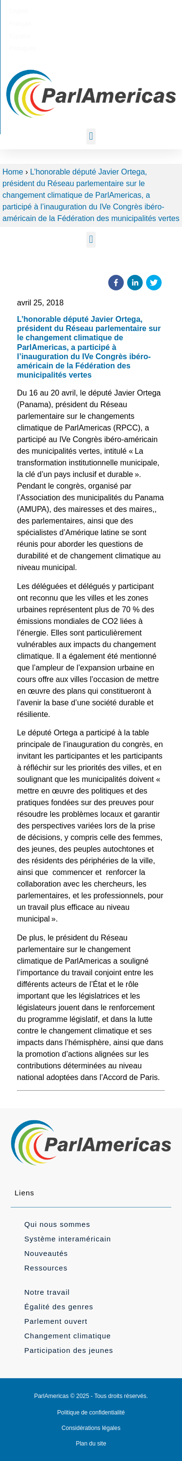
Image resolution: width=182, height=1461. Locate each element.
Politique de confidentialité (91, 1412)
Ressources (45, 1268)
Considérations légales (91, 1428)
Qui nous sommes (57, 1224)
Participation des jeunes (68, 1350)
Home (12, 172)
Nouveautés (46, 1253)
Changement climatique (67, 1336)
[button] (91, 136)
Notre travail (47, 1292)
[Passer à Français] (72, 11)
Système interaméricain (67, 1239)
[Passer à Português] (137, 11)
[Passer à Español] (103, 11)
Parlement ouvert (55, 1321)
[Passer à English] (41, 11)
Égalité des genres (58, 1306)
